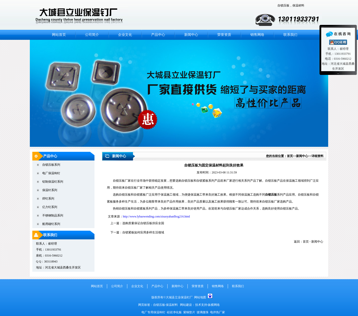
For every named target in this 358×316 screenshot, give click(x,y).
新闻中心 (191, 35)
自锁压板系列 (51, 164)
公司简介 (92, 35)
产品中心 (158, 35)
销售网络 (257, 35)
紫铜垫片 (189, 312)
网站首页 (59, 35)
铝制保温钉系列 (52, 181)
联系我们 (290, 35)
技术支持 (201, 305)
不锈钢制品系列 (52, 215)
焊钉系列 (48, 198)
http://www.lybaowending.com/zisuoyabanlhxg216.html (156, 216)
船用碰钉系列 (51, 224)
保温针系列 (49, 190)
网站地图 (200, 297)
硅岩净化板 (174, 312)
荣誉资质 (224, 35)
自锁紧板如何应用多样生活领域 (143, 232)
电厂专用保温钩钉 (153, 312)
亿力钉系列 (49, 207)
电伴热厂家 (217, 312)
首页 (290, 156)
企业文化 (125, 35)
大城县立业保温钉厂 (180, 297)
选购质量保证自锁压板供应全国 (143, 223)
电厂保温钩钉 (51, 173)
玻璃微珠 (203, 312)
